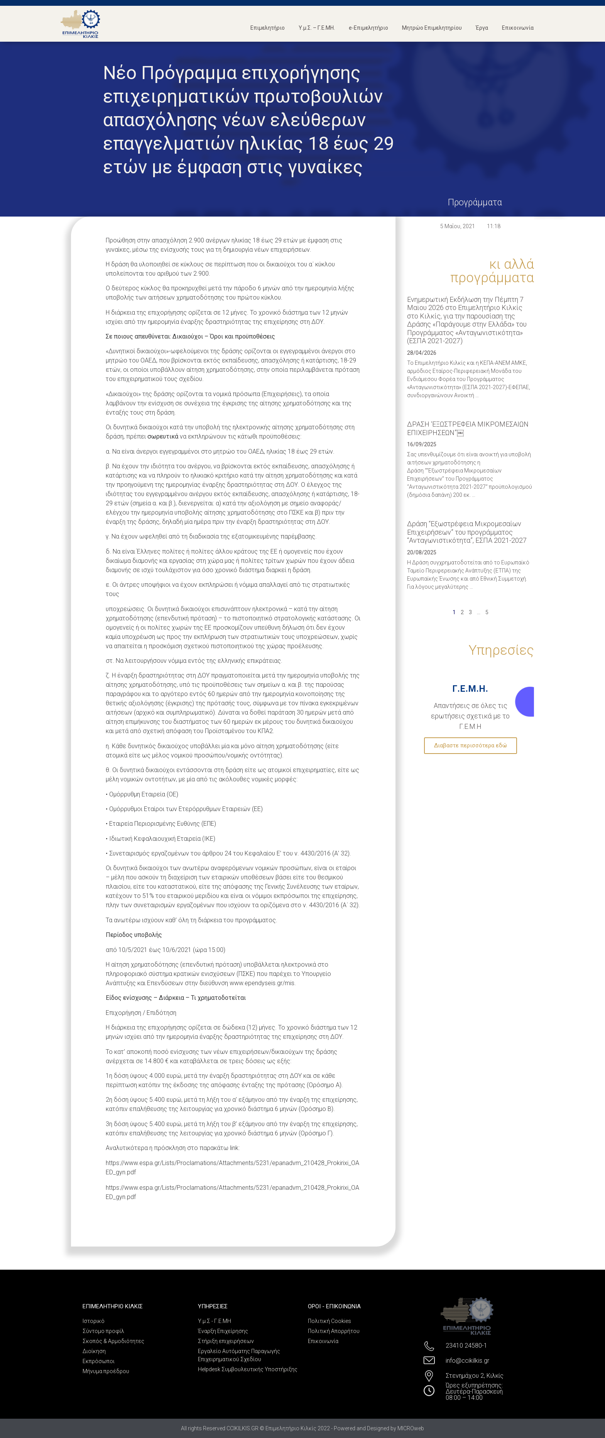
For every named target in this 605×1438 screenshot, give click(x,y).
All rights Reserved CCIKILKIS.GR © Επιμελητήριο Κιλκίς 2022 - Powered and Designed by (289, 1428)
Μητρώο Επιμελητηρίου (432, 28)
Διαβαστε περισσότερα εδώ (470, 745)
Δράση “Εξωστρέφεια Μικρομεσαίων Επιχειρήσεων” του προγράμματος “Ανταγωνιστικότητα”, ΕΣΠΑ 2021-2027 (467, 532)
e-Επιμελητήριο (368, 28)
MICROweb (410, 1428)
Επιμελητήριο (267, 28)
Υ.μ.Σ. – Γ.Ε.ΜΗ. (317, 28)
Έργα (482, 28)
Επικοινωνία (518, 28)
